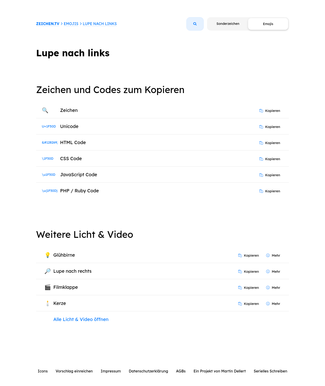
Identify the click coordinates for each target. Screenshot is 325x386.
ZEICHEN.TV (47, 23)
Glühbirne (64, 255)
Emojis (71, 23)
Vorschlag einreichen (74, 371)
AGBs (181, 371)
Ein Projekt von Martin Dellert (220, 371)
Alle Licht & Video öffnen (80, 319)
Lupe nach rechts (72, 271)
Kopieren (269, 110)
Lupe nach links (100, 23)
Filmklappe (65, 287)
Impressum (111, 371)
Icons (43, 371)
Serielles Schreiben (270, 371)
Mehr (273, 255)
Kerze (59, 303)
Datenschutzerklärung (148, 371)
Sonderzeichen (228, 24)
